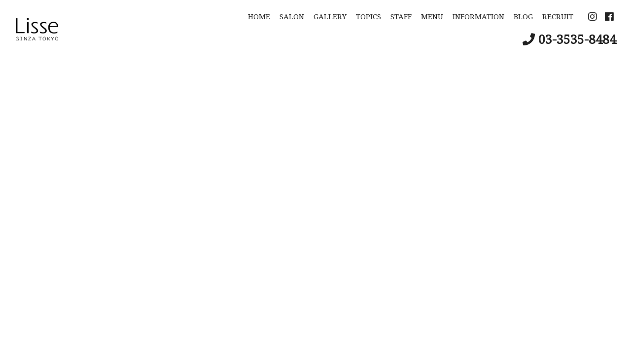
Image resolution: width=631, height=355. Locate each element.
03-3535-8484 (577, 39)
